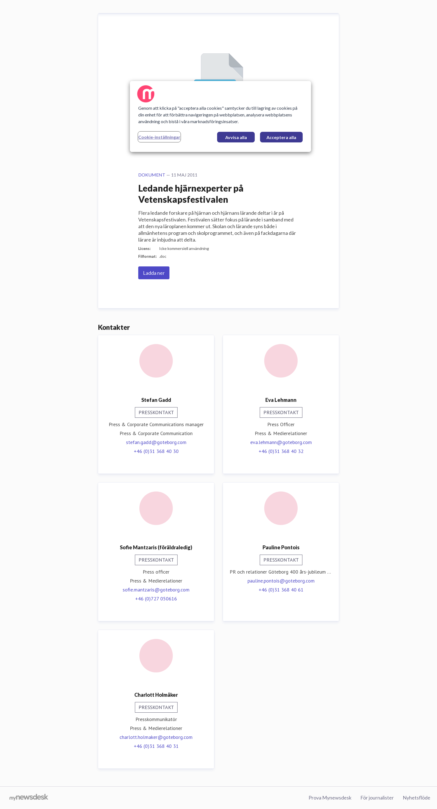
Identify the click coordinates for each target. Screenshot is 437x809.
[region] (220, 116)
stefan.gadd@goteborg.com (156, 442)
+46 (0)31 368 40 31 (156, 746)
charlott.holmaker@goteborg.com (156, 737)
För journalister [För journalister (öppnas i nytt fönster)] (377, 797)
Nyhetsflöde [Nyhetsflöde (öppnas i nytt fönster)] (416, 797)
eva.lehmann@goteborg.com (281, 442)
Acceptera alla (281, 137)
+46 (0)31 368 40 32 (281, 451)
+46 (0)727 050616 (156, 598)
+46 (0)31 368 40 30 (156, 451)
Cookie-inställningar (159, 137)
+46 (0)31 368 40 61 (281, 589)
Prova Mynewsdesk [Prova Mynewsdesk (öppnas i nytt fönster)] (330, 797)
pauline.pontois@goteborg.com (281, 580)
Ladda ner (154, 273)
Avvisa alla (236, 137)
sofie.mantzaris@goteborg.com (156, 589)
